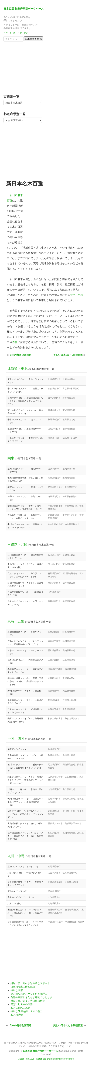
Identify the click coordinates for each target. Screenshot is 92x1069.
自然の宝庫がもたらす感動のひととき (31, 997)
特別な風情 (17, 990)
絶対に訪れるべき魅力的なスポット (30, 983)
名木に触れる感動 (20, 1007)
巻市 (26, 33)
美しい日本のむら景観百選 (68, 354)
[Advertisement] (25, 67)
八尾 (19, 33)
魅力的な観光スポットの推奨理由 (29, 993)
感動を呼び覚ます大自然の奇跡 (28, 1000)
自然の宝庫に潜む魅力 (23, 986)
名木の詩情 (17, 1014)
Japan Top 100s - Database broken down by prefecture (46, 1058)
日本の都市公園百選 (20, 354)
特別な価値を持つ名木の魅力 (26, 1011)
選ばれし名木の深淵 (22, 1004)
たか (6, 33)
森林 (15, 342)
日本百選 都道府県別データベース (24, 8)
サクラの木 (76, 294)
